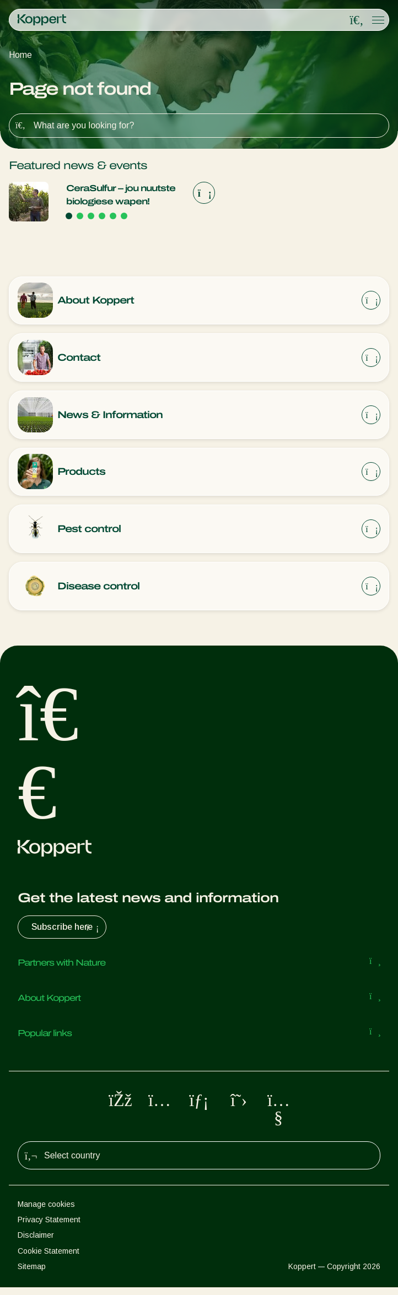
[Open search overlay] (357, 20)
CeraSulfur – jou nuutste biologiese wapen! (120, 194)
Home (20, 54)
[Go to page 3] (91, 216)
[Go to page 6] (124, 216)
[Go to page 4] (102, 216)
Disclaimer (36, 1242)
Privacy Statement (49, 1227)
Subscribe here (66, 935)
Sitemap (32, 1274)
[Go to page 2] (80, 216)
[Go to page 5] (113, 216)
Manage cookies (46, 1211)
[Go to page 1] (69, 216)
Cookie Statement (48, 1258)
